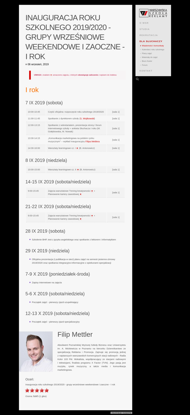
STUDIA (145, 29)
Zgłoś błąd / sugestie (121, 413)
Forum (145, 65)
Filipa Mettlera (92, 141)
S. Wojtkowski (87, 118)
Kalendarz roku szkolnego (153, 49)
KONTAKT (146, 70)
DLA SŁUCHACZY (151, 41)
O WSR (144, 23)
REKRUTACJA (149, 35)
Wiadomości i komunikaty (153, 46)
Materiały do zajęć (149, 57)
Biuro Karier (147, 61)
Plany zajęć (147, 53)
